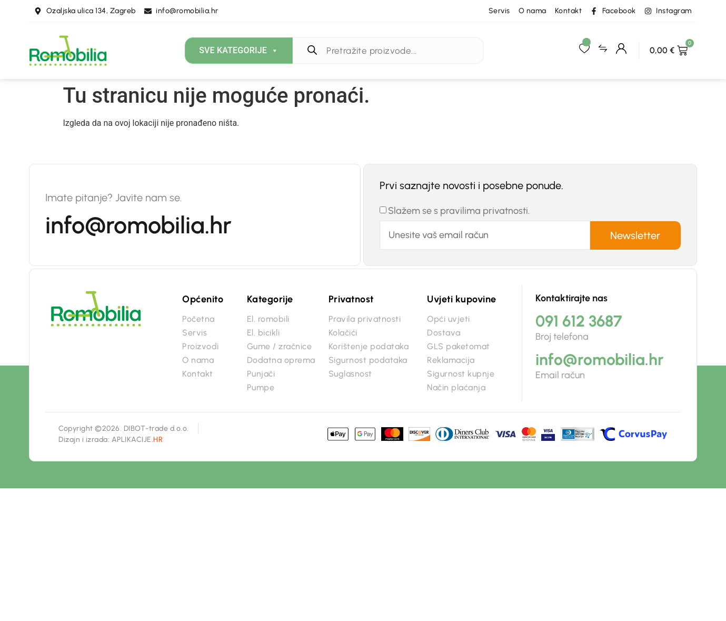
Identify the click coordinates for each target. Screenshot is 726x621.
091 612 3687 (578, 321)
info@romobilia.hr (138, 225)
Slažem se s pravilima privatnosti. (459, 210)
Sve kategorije (239, 50)
